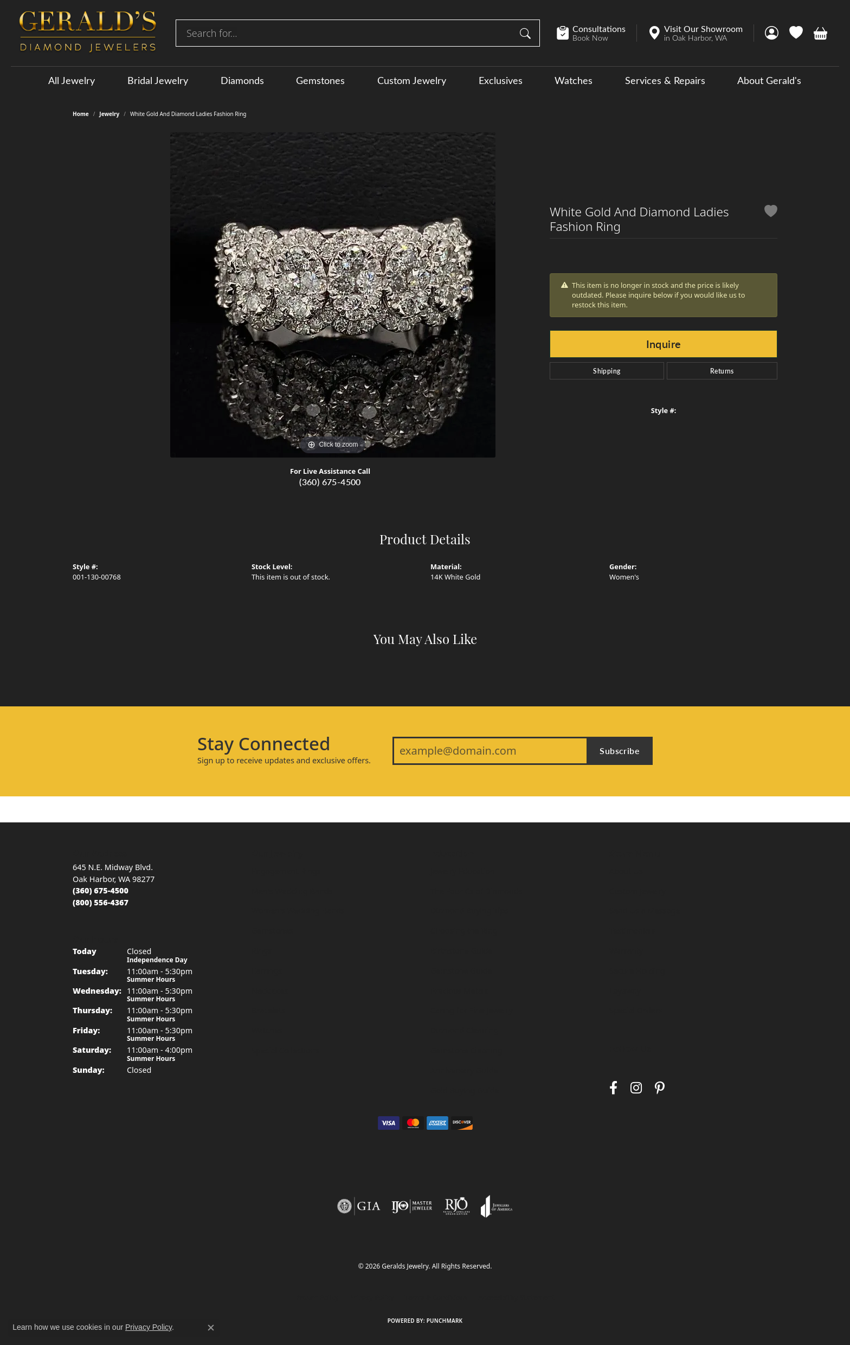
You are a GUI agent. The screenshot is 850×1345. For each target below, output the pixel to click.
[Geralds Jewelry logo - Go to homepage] (87, 33)
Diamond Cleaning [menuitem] (464, 1030)
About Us (626, 871)
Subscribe (620, 750)
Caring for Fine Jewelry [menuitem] (471, 1010)
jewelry (109, 114)
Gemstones (320, 80)
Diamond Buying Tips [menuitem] (469, 910)
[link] (596, 33)
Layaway (625, 991)
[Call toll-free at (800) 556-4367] (100, 902)
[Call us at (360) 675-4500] (100, 890)
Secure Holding (637, 971)
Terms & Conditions (436, 1297)
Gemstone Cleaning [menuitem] (466, 1050)
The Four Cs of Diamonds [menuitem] (476, 891)
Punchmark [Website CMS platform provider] (445, 1320)
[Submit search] (526, 33)
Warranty (626, 950)
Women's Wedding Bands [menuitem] (298, 910)
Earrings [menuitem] (267, 971)
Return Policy (317, 1297)
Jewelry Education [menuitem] (462, 871)
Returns (722, 370)
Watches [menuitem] (267, 1030)
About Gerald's (769, 80)
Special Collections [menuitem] (285, 1050)
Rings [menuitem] (262, 950)
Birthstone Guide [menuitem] (461, 950)
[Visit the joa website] (496, 1206)
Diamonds (242, 80)
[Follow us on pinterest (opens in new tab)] (660, 1088)
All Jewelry (71, 80)
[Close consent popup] (211, 1327)
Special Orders (635, 1010)
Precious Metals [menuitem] (459, 991)
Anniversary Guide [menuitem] (464, 1070)
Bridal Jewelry (157, 80)
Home (81, 114)
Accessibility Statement (516, 1297)
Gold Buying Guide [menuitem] (464, 1090)
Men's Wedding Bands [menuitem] (292, 891)
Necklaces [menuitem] (270, 991)
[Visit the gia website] (359, 1206)
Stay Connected (263, 744)
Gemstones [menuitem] (272, 930)
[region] (332, 295)
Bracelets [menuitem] (268, 1010)
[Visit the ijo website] (411, 1206)
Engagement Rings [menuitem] (286, 871)
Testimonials (632, 930)
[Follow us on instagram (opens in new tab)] (636, 1088)
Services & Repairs (665, 80)
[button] (771, 33)
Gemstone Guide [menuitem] (461, 971)
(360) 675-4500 (330, 481)
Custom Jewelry (411, 80)
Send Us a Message (644, 910)
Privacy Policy (372, 1297)
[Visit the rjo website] (456, 1206)
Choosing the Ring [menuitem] (464, 930)
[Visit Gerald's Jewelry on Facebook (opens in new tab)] (613, 1088)
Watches (574, 80)
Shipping (606, 370)
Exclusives (501, 80)
